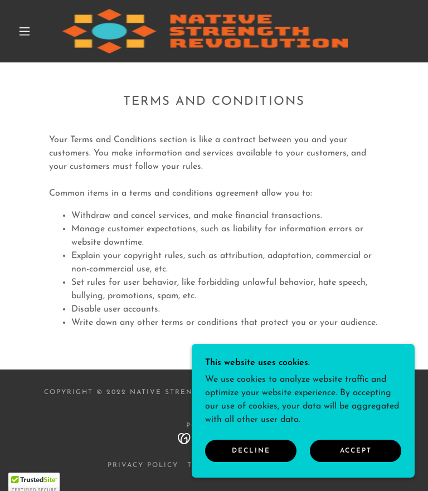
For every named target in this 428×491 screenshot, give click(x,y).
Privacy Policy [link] (143, 465)
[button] (24, 31)
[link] (205, 31)
